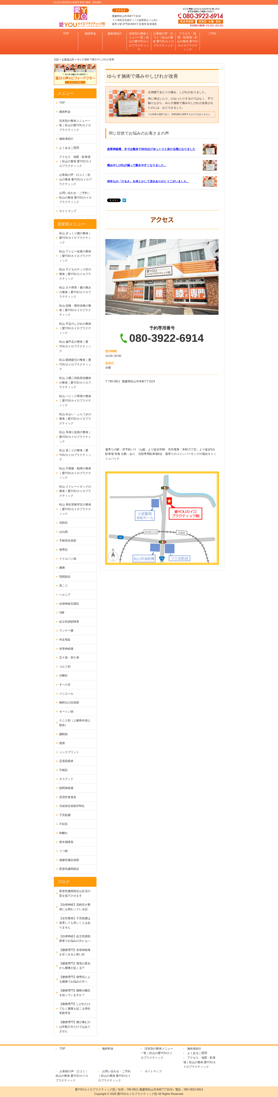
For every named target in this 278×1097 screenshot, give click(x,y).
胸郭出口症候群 (69, 702)
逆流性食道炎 (67, 797)
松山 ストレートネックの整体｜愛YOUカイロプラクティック (75, 491)
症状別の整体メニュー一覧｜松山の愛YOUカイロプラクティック (139, 41)
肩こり (63, 585)
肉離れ (63, 832)
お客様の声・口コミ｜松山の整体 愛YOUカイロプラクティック (163, 39)
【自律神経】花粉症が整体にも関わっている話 (74, 907)
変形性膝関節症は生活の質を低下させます (74, 893)
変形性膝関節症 (69, 868)
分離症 (63, 675)
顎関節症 (65, 576)
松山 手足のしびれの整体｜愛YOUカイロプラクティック (75, 328)
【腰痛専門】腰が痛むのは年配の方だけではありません (74, 1027)
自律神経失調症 (69, 603)
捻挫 (62, 743)
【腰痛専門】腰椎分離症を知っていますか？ (74, 993)
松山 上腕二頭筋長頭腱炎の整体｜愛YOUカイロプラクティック (75, 382)
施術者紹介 (115, 33)
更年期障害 (66, 842)
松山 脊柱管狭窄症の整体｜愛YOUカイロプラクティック (75, 509)
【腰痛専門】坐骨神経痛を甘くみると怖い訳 (74, 952)
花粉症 (63, 522)
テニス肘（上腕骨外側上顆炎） (74, 723)
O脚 (61, 612)
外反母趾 (65, 639)
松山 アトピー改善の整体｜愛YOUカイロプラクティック (75, 256)
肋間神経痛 (66, 788)
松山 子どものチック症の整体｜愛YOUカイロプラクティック (75, 274)
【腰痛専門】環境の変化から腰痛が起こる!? (74, 966)
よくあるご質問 (69, 147)
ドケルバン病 (67, 558)
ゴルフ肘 (65, 666)
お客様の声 (68, 59)
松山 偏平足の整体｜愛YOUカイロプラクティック (75, 346)
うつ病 (63, 850)
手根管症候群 (67, 540)
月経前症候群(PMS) (71, 805)
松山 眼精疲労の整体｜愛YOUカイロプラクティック (75, 364)
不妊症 (63, 823)
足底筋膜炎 (66, 760)
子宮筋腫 (65, 815)
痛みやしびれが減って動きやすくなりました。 (137, 165)
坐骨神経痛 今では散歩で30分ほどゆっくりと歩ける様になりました (151, 149)
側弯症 (63, 549)
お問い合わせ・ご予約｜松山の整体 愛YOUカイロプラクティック (75, 197)
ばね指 (63, 531)
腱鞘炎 (63, 734)
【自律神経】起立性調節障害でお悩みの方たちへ (74, 938)
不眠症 (63, 770)
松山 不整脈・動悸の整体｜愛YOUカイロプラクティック (75, 473)
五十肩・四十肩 (69, 657)
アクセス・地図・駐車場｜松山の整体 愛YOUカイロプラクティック (187, 41)
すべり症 (65, 684)
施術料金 (90, 33)
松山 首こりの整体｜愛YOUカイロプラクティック (75, 455)
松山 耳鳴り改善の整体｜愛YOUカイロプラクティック (75, 437)
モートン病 (66, 711)
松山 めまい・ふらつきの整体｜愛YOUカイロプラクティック (75, 419)
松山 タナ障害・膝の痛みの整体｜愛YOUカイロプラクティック (75, 292)
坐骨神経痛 (66, 648)
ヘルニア (65, 594)
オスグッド (66, 778)
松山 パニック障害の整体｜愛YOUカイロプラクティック (75, 401)
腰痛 (62, 567)
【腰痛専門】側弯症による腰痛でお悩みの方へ (74, 979)
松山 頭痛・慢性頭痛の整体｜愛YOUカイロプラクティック (75, 310)
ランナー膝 (66, 630)
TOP (66, 33)
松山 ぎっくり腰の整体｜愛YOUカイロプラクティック (75, 238)
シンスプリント (69, 752)
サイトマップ (67, 211)
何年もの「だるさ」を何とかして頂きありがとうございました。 (148, 181)
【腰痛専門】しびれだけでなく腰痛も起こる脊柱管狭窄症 (74, 1008)
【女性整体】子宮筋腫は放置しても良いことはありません (74, 923)
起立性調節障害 (69, 621)
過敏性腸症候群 (69, 859)
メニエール (66, 693)
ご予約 (212, 33)
